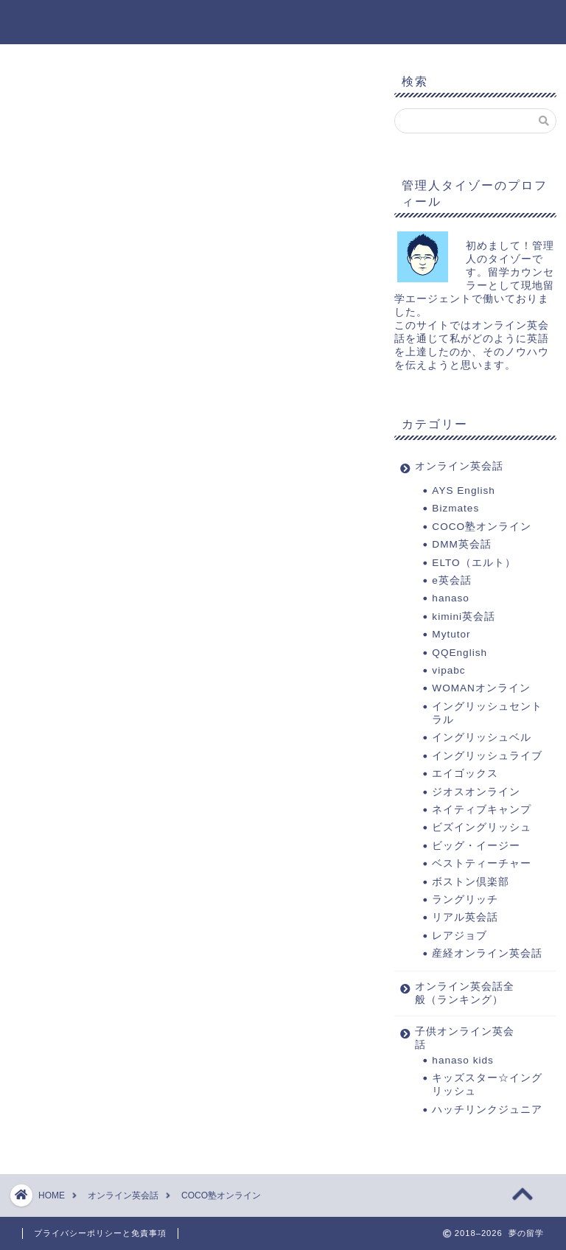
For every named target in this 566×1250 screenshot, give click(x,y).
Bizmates (455, 508)
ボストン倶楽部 (470, 881)
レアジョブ (459, 935)
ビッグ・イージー (476, 845)
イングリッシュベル (481, 737)
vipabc (448, 670)
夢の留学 (283, 21)
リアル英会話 (465, 917)
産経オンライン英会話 (487, 953)
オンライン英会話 (459, 466)
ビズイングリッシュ (481, 827)
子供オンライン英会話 (464, 1038)
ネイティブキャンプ (481, 809)
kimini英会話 (463, 616)
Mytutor (451, 634)
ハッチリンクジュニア (487, 1109)
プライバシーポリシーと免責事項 (100, 1233)
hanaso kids (463, 1060)
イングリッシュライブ (487, 755)
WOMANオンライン (481, 688)
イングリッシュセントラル (487, 713)
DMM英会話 (461, 544)
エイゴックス (465, 773)
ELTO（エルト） (473, 562)
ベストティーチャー (481, 863)
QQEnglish (459, 652)
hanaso (450, 598)
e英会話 (457, 580)
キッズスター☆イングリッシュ (487, 1084)
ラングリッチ (465, 899)
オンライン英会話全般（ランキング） (464, 993)
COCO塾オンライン (481, 526)
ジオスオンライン (476, 791)
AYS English (463, 490)
